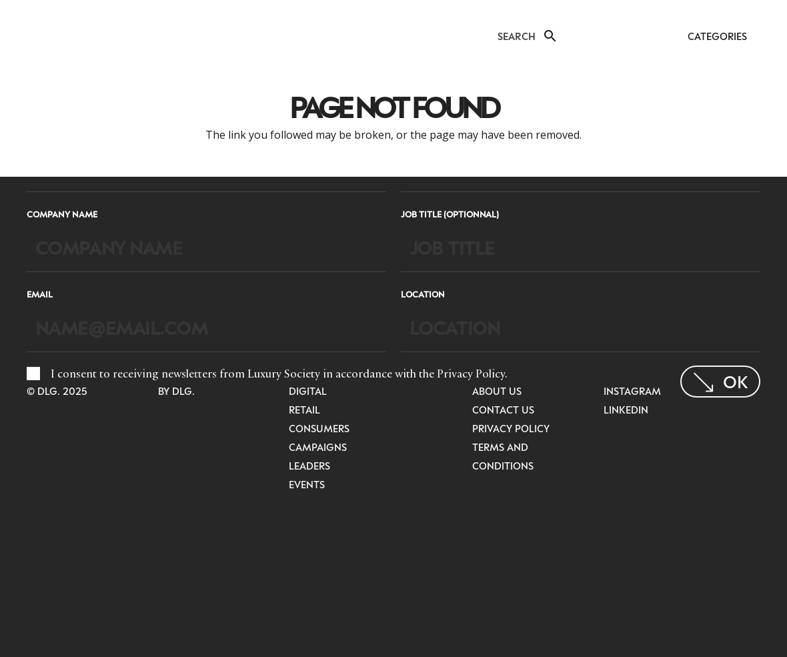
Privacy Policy (471, 373)
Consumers (319, 428)
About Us (497, 391)
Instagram (632, 391)
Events (307, 484)
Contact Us (503, 410)
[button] (549, 36)
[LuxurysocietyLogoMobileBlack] (38, 35)
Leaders (309, 466)
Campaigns (318, 447)
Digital (308, 391)
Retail (304, 410)
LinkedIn (626, 410)
